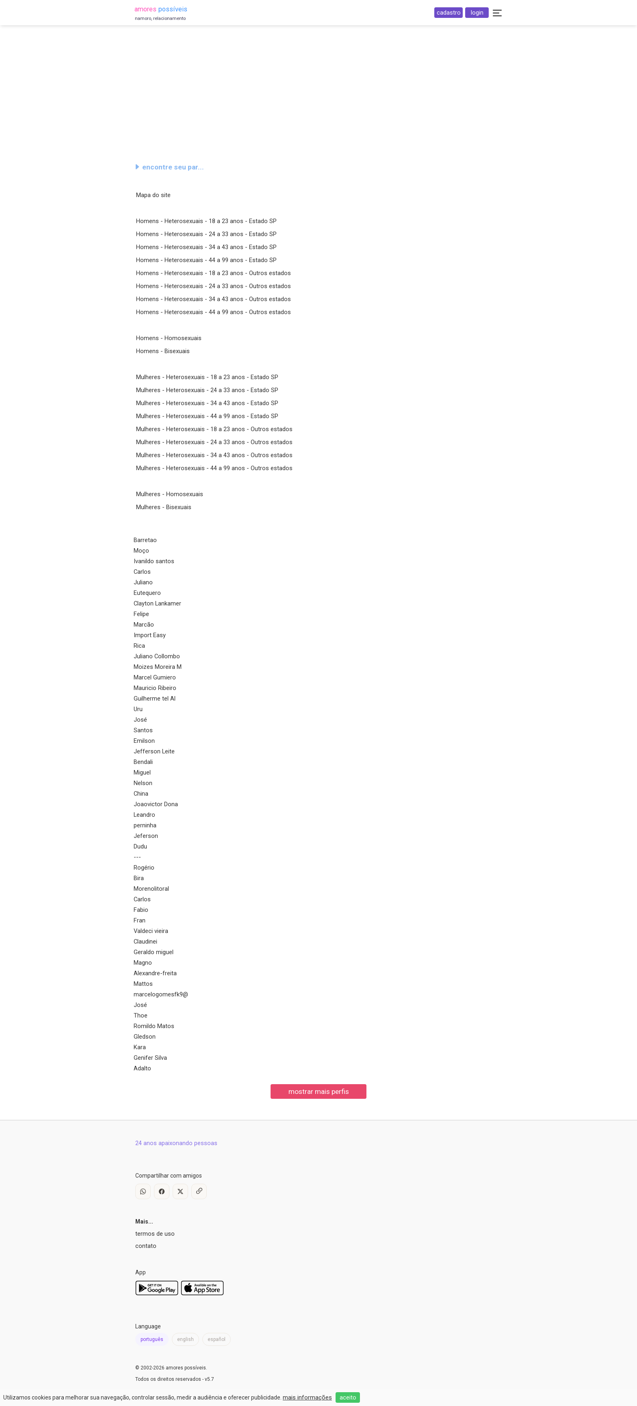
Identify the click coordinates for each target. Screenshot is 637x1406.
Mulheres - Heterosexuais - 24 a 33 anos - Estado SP (207, 390)
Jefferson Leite (154, 751)
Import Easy (150, 635)
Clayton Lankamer (157, 603)
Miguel (142, 772)
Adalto (142, 1068)
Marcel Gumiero (155, 677)
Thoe (140, 1015)
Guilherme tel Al (155, 698)
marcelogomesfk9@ (161, 994)
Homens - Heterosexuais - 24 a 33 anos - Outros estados (213, 286)
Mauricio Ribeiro (155, 688)
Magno (143, 962)
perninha (145, 825)
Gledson (145, 1036)
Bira (139, 878)
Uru (138, 709)
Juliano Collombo (157, 656)
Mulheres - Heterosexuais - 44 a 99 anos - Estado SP (207, 416)
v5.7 (209, 1379)
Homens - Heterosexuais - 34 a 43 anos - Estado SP (206, 247)
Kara (140, 1047)
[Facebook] (161, 1191)
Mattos (143, 983)
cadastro (449, 12)
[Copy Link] (199, 1191)
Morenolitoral (151, 888)
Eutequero (147, 593)
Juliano (143, 582)
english (185, 1339)
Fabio (141, 909)
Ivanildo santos (154, 561)
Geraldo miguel (153, 952)
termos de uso (155, 1233)
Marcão (144, 624)
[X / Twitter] (180, 1191)
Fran (139, 920)
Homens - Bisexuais (163, 351)
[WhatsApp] (143, 1191)
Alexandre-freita (155, 973)
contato (145, 1246)
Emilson (144, 740)
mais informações (307, 1397)
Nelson (143, 783)
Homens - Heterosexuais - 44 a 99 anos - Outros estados (213, 312)
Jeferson (146, 836)
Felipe (141, 614)
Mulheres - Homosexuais (169, 494)
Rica (139, 645)
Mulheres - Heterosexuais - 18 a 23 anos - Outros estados (214, 429)
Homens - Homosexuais (169, 338)
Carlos (142, 571)
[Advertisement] (318, 91)
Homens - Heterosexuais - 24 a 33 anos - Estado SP (206, 234)
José (140, 719)
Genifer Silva (150, 1057)
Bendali (143, 762)
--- (137, 857)
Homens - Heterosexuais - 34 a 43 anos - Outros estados (213, 299)
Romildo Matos (154, 1026)
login (477, 12)
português (152, 1339)
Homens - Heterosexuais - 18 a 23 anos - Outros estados (213, 273)
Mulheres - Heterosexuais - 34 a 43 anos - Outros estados (214, 455)
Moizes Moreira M (158, 666)
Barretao (145, 540)
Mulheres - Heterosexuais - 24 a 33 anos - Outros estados (214, 442)
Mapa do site (153, 195)
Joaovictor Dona (156, 804)
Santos (143, 730)
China (141, 793)
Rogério (144, 867)
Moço (141, 550)
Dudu (140, 846)
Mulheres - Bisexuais (163, 507)
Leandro (144, 814)
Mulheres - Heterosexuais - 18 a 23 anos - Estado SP (207, 377)
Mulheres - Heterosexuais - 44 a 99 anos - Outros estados (214, 468)
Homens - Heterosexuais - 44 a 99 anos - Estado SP (206, 260)
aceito (348, 1397)
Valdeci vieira (151, 931)
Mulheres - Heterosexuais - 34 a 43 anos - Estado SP (207, 403)
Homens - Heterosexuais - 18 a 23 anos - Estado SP (206, 221)
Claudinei (145, 941)
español (216, 1339)
